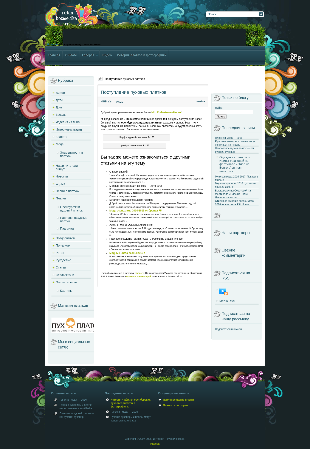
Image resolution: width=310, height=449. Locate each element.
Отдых (60, 183)
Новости (52, 44)
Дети (59, 100)
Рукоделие (63, 260)
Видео (60, 92)
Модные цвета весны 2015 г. (127, 253)
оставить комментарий (138, 276)
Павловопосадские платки (73, 219)
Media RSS (227, 301)
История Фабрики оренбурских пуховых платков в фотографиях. (131, 403)
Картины (66, 290)
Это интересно (66, 282)
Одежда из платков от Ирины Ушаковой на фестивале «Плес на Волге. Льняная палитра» (235, 164)
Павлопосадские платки (178, 399)
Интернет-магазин (69, 129)
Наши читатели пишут (67, 167)
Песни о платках (67, 191)
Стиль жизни (65, 275)
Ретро (60, 253)
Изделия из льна (68, 122)
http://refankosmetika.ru (166, 112)
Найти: (219, 107)
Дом (59, 107)
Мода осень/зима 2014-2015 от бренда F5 (135, 210)
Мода (60, 144)
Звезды (61, 114)
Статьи (61, 267)
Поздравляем (65, 238)
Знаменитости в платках (71, 154)
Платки (61, 198)
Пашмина (67, 228)
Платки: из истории (175, 405)
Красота (61, 137)
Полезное (63, 245)
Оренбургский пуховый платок (71, 208)
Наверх (155, 443)
